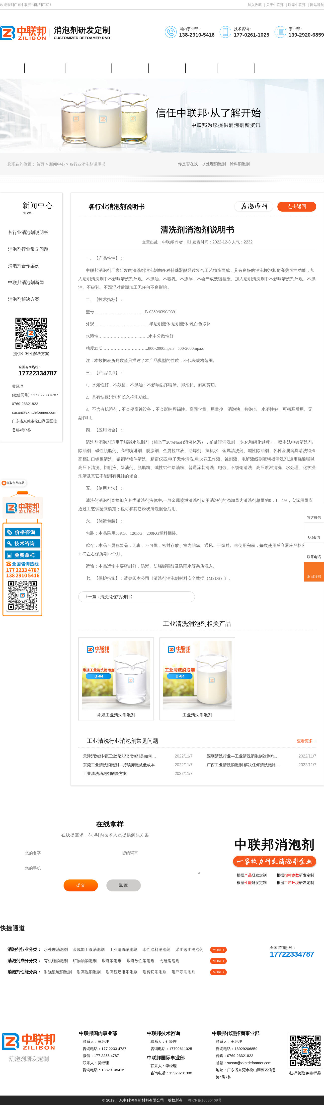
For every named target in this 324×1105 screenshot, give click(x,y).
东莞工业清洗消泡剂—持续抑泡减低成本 (119, 765)
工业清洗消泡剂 (124, 949)
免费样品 (304, 968)
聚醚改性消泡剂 (141, 961)
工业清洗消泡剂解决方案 (105, 773)
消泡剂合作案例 (23, 265)
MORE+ (218, 950)
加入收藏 (255, 5)
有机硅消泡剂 (56, 961)
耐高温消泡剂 (89, 972)
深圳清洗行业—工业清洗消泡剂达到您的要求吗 (244, 756)
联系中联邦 (297, 5)
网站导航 (317, 5)
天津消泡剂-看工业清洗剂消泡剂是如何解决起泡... (120, 756)
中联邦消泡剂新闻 (26, 282)
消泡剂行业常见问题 (28, 249)
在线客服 (271, 968)
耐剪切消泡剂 (154, 972)
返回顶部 (314, 572)
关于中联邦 (275, 5)
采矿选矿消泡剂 (189, 949)
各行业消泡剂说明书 (87, 164)
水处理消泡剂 (56, 949)
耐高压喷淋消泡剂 (122, 972)
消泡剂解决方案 (23, 299)
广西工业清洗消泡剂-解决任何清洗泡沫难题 (244, 765)
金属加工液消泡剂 (89, 949)
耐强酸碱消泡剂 (58, 972)
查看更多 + (306, 741)
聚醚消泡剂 (112, 961)
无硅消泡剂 (169, 961)
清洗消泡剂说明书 (116, 597)
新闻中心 (57, 164)
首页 (40, 164)
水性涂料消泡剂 (156, 949)
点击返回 (296, 206)
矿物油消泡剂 (85, 961)
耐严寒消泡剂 (183, 972)
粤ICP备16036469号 (205, 1100)
